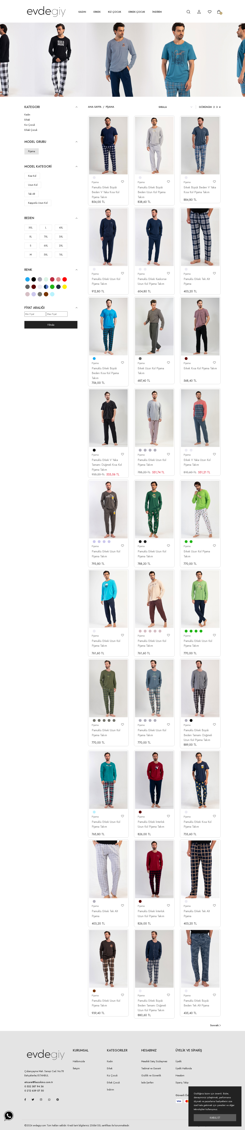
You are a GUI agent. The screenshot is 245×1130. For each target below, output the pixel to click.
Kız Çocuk (114, 12)
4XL (61, 227)
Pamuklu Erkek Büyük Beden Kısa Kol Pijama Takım (105, 373)
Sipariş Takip (182, 1082)
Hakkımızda (79, 1061)
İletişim (76, 1068)
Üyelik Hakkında (184, 1068)
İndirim (110, 1089)
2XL (61, 245)
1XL (61, 254)
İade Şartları (147, 1082)
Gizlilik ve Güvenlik (151, 1075)
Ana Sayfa (94, 107)
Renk (50, 270)
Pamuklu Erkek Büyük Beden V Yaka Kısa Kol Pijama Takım (105, 192)
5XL (46, 254)
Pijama (31, 151)
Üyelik (179, 1061)
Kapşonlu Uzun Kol (38, 203)
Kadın (82, 12)
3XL (61, 236)
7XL (46, 236)
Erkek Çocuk (137, 12)
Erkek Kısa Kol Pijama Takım (200, 368)
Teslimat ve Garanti (151, 1068)
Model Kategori (50, 166)
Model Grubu (50, 142)
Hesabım (180, 1075)
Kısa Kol (32, 176)
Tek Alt (31, 194)
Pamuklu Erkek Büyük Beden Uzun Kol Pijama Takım (151, 192)
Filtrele (51, 325)
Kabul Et (215, 1117)
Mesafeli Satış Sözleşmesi (154, 1061)
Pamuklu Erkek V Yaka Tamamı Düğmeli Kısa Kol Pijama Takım (107, 465)
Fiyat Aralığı (50, 308)
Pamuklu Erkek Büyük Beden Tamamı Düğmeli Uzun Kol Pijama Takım (198, 735)
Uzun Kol (32, 185)
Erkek (97, 12)
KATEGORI (50, 107)
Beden (50, 218)
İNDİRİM (157, 12)
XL (30, 236)
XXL (31, 227)
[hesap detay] (179, 12)
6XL (46, 245)
